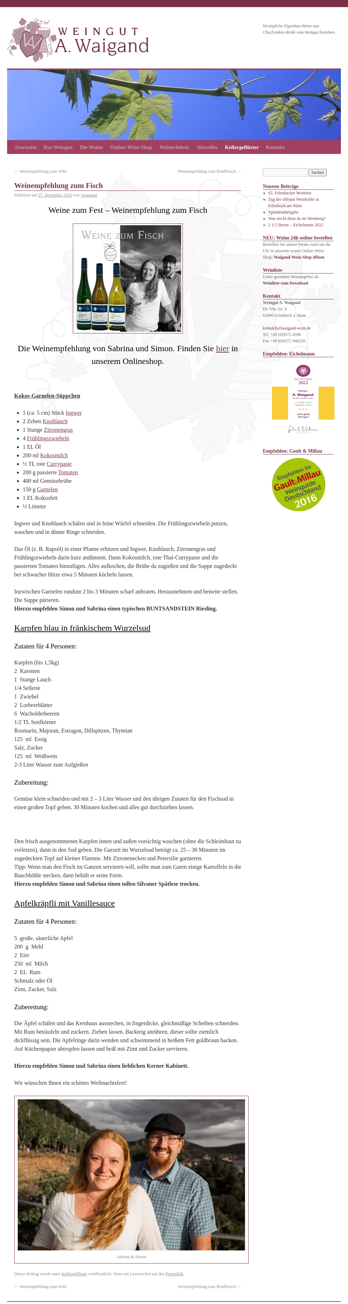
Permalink (174, 1273)
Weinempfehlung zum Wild (40, 171)
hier (222, 348)
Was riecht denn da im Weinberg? (297, 218)
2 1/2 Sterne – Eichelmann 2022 (295, 224)
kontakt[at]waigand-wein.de (287, 328)
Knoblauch (55, 421)
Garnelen (47, 489)
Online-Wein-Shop (131, 147)
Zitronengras (58, 430)
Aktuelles (207, 147)
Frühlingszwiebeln (48, 438)
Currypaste (59, 464)
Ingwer (74, 413)
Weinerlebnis (174, 147)
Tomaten (68, 472)
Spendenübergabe (283, 212)
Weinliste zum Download (285, 283)
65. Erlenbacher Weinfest (289, 192)
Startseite (26, 147)
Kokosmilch (54, 455)
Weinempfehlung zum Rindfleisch (209, 171)
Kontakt (275, 147)
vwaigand (89, 195)
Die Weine (91, 147)
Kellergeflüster (242, 147)
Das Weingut (58, 147)
